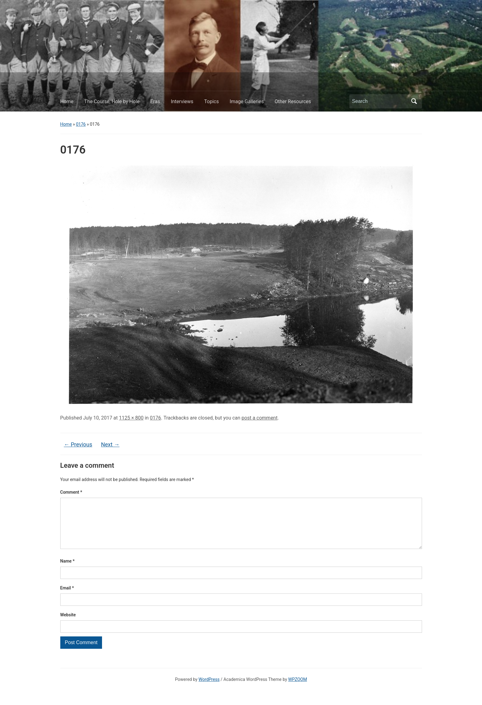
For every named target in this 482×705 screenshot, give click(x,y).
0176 (81, 124)
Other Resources (293, 101)
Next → (110, 444)
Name (67, 570)
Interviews (182, 101)
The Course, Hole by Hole (112, 101)
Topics (211, 101)
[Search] (380, 101)
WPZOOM (297, 689)
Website (68, 624)
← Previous (78, 444)
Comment (71, 492)
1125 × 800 (131, 418)
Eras (155, 101)
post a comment (259, 418)
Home (67, 101)
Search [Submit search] (414, 101)
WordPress (209, 689)
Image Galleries (247, 101)
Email (67, 597)
